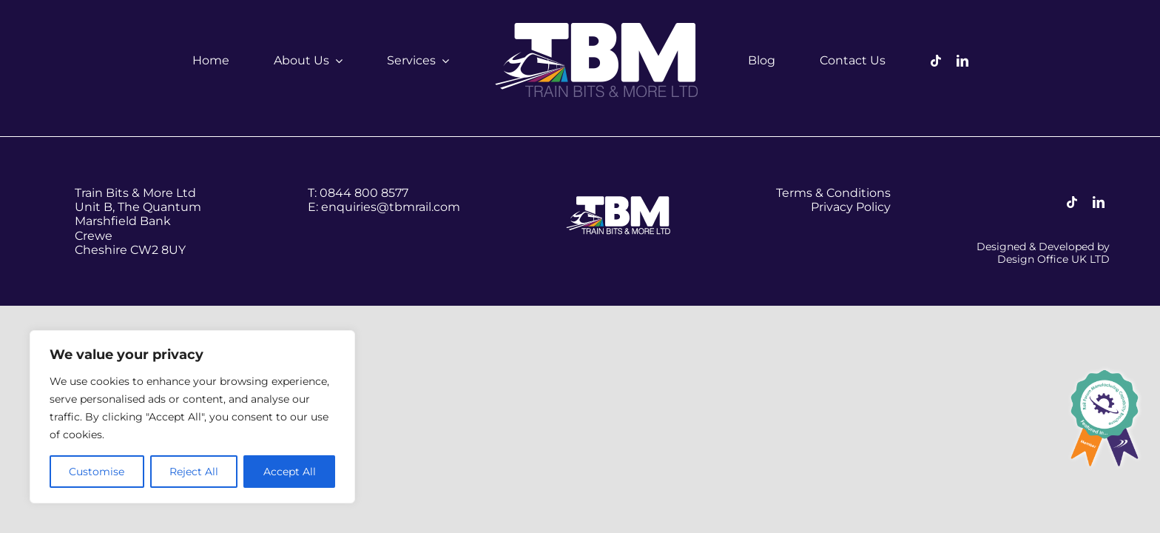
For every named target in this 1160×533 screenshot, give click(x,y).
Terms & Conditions (833, 193)
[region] (192, 416)
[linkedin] (962, 61)
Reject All (193, 471)
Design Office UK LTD (1053, 259)
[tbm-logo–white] (598, 28)
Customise (96, 471)
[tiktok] (936, 61)
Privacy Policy (851, 207)
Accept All (289, 471)
